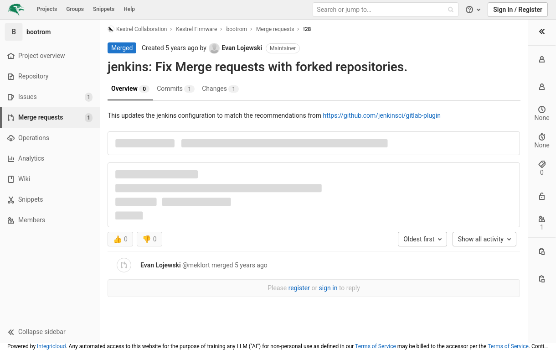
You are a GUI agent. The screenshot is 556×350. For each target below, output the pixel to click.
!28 (307, 29)
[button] (50, 332)
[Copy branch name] (542, 279)
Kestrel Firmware (196, 29)
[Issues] (50, 97)
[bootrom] (50, 32)
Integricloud (51, 346)
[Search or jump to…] (386, 10)
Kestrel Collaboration (137, 29)
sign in (328, 288)
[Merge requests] (51, 117)
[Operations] (50, 138)
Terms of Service (375, 346)
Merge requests (275, 29)
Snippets (103, 9)
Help (129, 9)
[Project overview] (50, 56)
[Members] (50, 220)
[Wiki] (50, 179)
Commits (176, 89)
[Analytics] (50, 158)
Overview (130, 89)
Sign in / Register (517, 9)
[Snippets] (50, 199)
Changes (220, 89)
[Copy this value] (542, 251)
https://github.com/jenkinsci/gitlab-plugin (382, 115)
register (299, 288)
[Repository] (50, 76)
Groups (75, 9)
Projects (47, 9)
